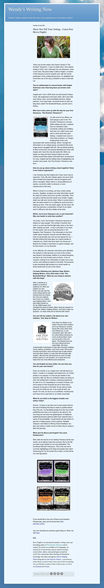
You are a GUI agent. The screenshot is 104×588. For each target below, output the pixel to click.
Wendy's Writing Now (30, 9)
